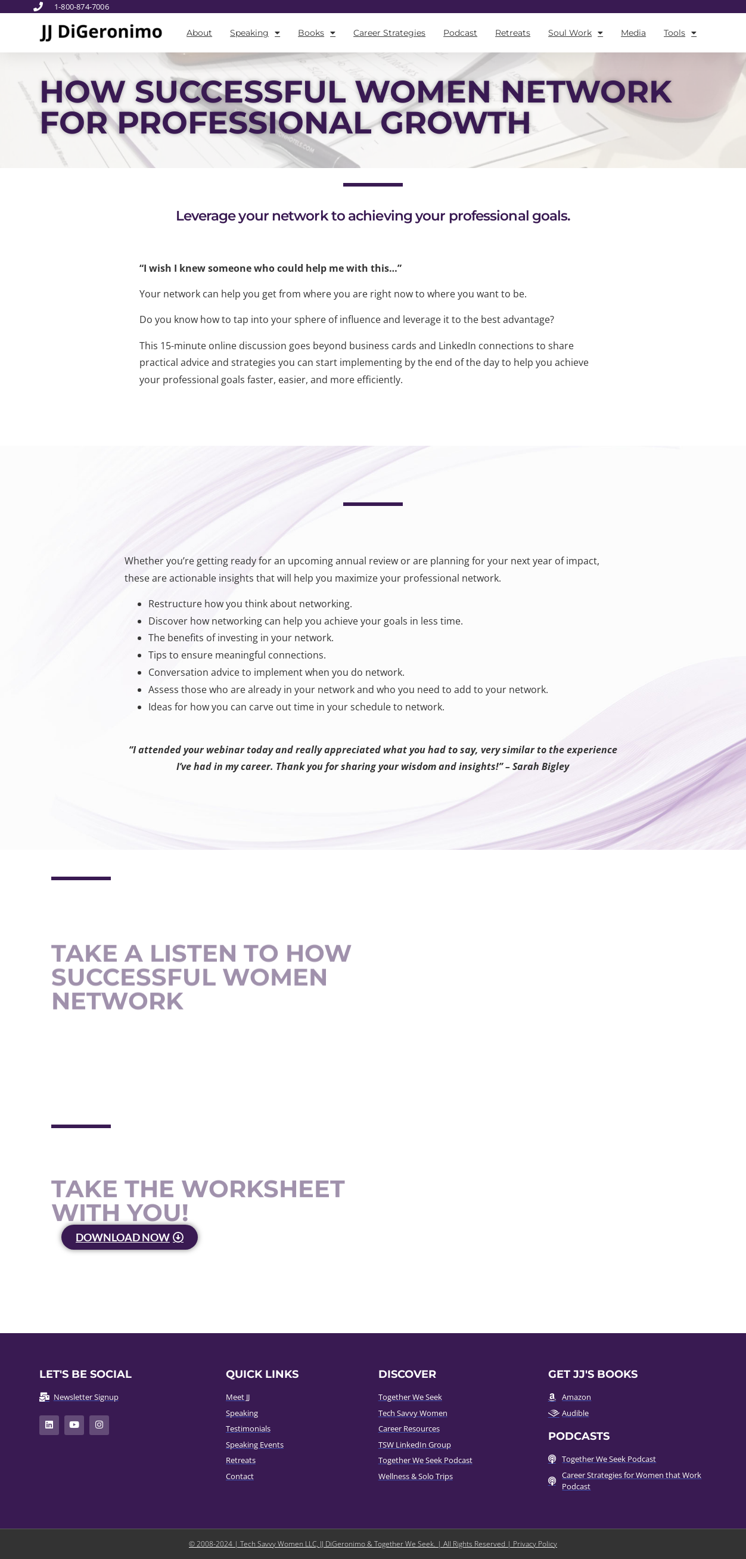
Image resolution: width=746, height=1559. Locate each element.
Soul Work (575, 33)
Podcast (460, 32)
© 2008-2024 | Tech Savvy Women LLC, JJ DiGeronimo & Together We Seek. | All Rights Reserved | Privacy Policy (373, 1544)
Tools (680, 33)
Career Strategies (389, 32)
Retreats (512, 32)
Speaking (255, 33)
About (199, 32)
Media (633, 32)
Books (316, 33)
